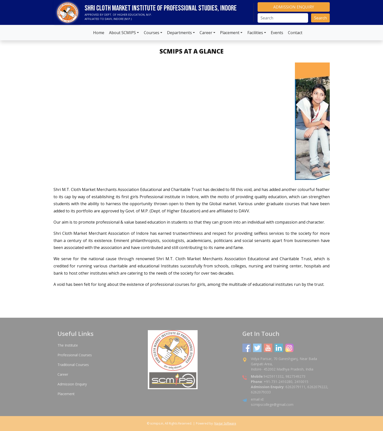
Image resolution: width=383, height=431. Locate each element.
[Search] (283, 18)
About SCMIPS (122, 32)
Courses (151, 32)
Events (277, 32)
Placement (229, 32)
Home (98, 32)
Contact (295, 32)
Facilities (255, 32)
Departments (179, 32)
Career (206, 32)
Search (320, 18)
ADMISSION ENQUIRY (293, 7)
